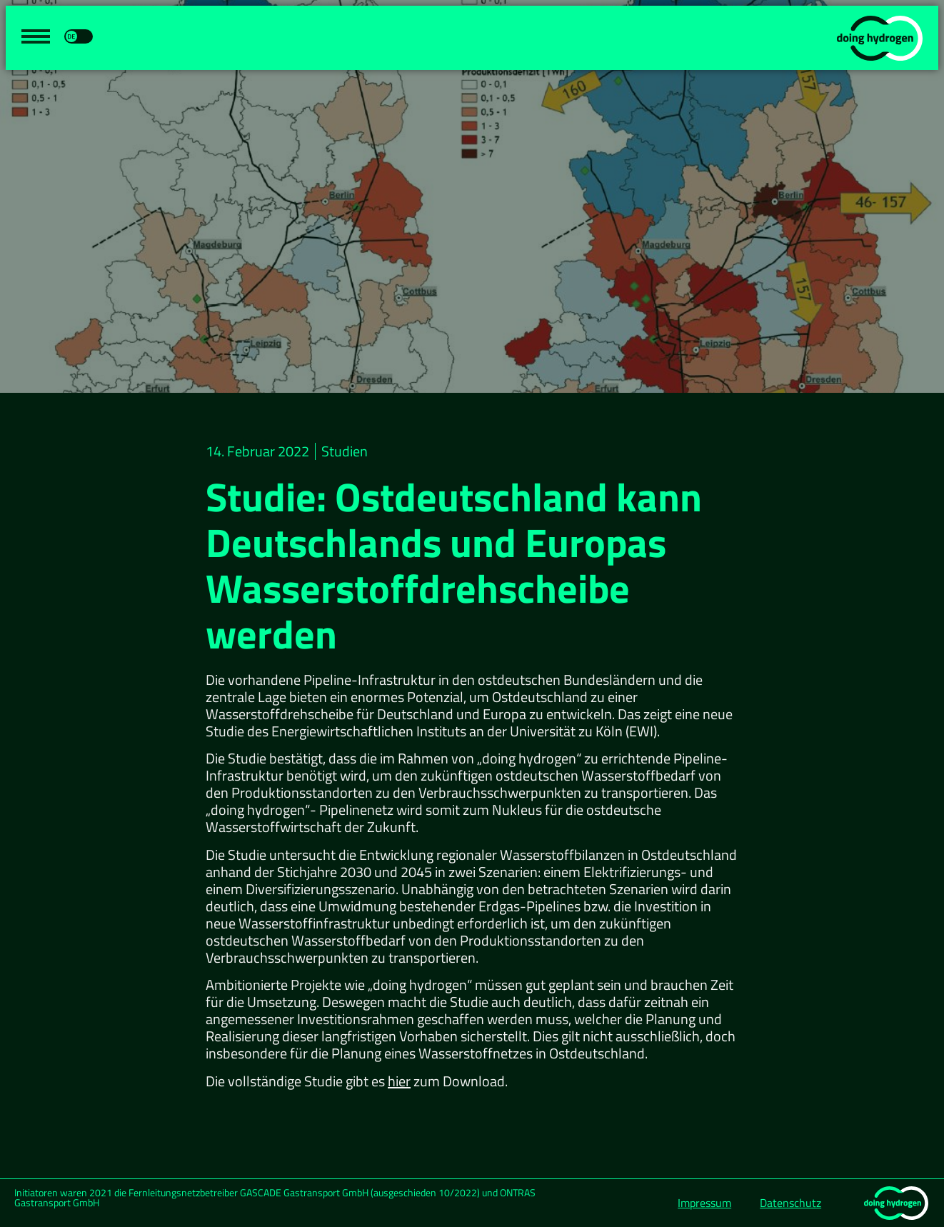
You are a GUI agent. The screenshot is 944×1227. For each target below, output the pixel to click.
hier (399, 1081)
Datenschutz (790, 1202)
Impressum (704, 1202)
